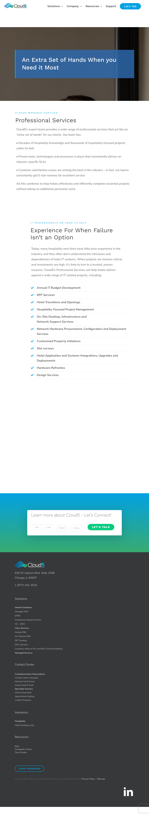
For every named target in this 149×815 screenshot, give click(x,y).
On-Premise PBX (22, 636)
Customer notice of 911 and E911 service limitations (39, 648)
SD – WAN (20, 624)
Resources (22, 737)
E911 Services (21, 644)
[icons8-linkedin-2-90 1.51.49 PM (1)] (128, 787)
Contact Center (24, 665)
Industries (21, 712)
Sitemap (101, 778)
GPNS (17, 615)
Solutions (21, 599)
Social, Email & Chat (24, 685)
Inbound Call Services (25, 681)
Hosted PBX (20, 632)
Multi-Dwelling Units (24, 725)
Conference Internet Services (28, 619)
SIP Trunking (21, 640)
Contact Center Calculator (26, 677)
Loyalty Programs (23, 700)
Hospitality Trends (23, 749)
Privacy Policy (88, 778)
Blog (17, 746)
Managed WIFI (21, 611)
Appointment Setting (24, 696)
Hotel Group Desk (23, 692)
